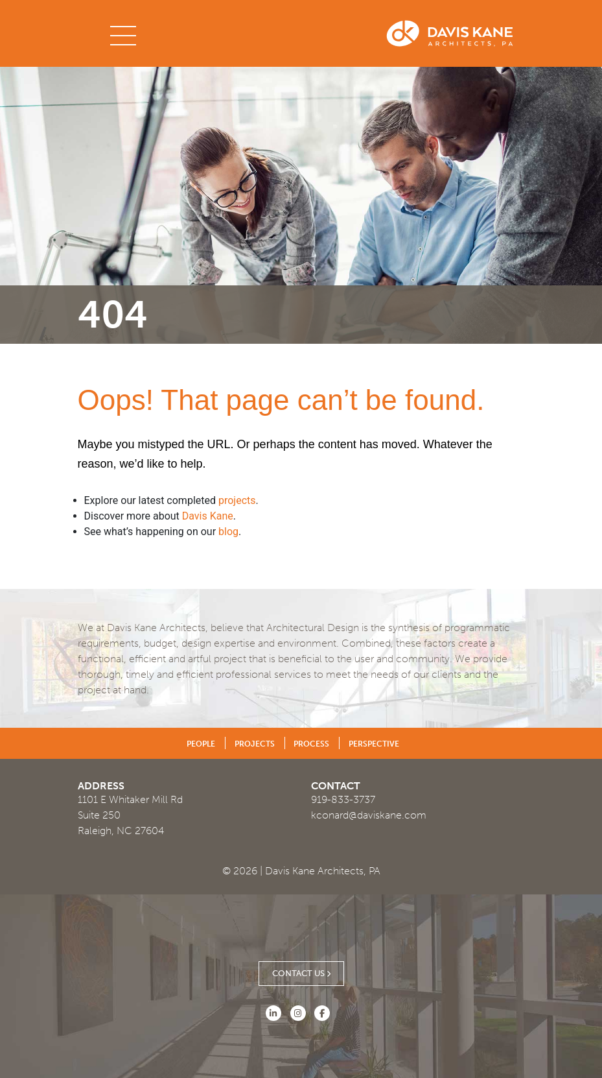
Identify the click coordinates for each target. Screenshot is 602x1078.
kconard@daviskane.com (368, 815)
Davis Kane (207, 516)
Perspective (374, 744)
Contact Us (301, 973)
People (201, 744)
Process (311, 744)
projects (237, 500)
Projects (255, 744)
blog (228, 531)
